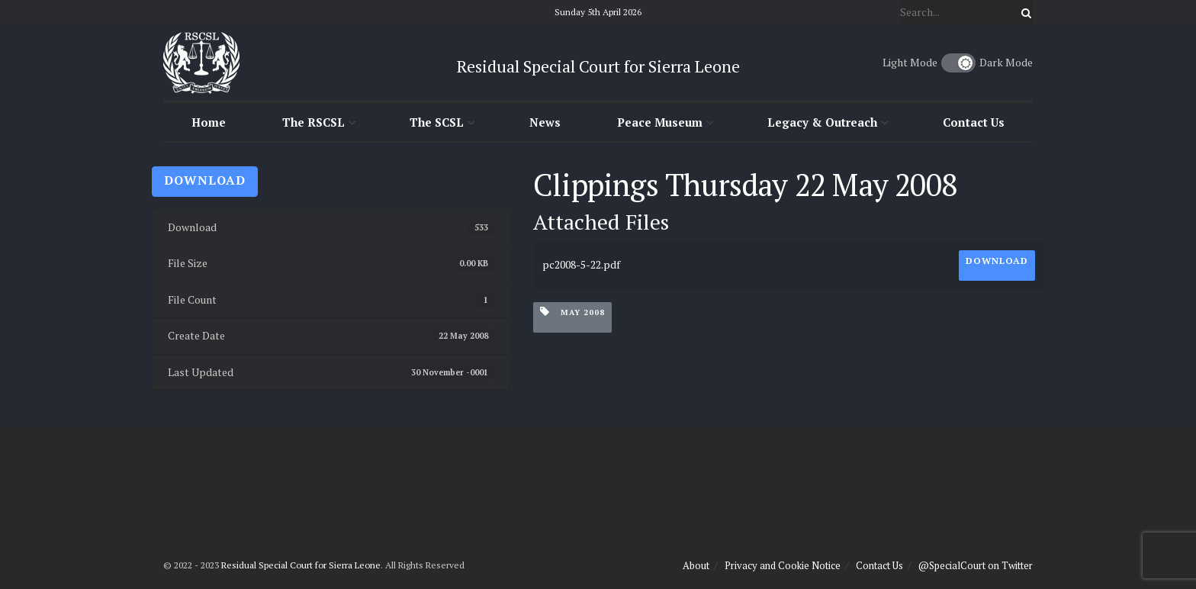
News (545, 122)
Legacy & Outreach (822, 122)
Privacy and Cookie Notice (783, 565)
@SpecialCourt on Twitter (975, 565)
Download (205, 180)
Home (208, 122)
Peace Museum (659, 122)
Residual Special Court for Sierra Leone (301, 565)
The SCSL (437, 122)
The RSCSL (313, 122)
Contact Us (974, 122)
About (696, 565)
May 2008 (572, 311)
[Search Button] (1024, 12)
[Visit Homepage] (201, 62)
